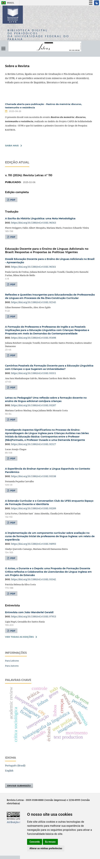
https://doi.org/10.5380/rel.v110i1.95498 (33, 337)
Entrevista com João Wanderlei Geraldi (29, 612)
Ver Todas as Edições (19, 636)
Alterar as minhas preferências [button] (45, 848)
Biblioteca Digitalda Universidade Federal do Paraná (38, 35)
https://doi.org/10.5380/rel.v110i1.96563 (33, 222)
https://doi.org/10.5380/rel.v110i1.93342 (33, 579)
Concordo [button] (34, 841)
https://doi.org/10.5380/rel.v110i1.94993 (33, 543)
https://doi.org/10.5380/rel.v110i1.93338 (33, 476)
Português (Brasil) (15, 765)
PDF (12, 199)
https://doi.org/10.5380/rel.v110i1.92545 (33, 302)
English (9, 770)
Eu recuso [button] (50, 841)
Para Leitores (12, 660)
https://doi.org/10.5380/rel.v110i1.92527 (33, 444)
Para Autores (12, 665)
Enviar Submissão (19, 785)
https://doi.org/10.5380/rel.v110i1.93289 (33, 508)
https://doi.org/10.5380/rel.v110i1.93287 (33, 405)
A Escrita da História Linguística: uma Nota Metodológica (40, 218)
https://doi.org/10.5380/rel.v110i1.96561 (33, 266)
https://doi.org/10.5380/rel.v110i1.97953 (33, 616)
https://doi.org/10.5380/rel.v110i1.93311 (33, 373)
